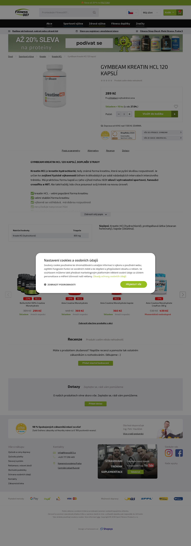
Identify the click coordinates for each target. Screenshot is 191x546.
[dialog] (95, 273)
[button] (60, 284)
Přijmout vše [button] (133, 284)
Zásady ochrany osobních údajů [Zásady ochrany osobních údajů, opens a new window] (109, 276)
